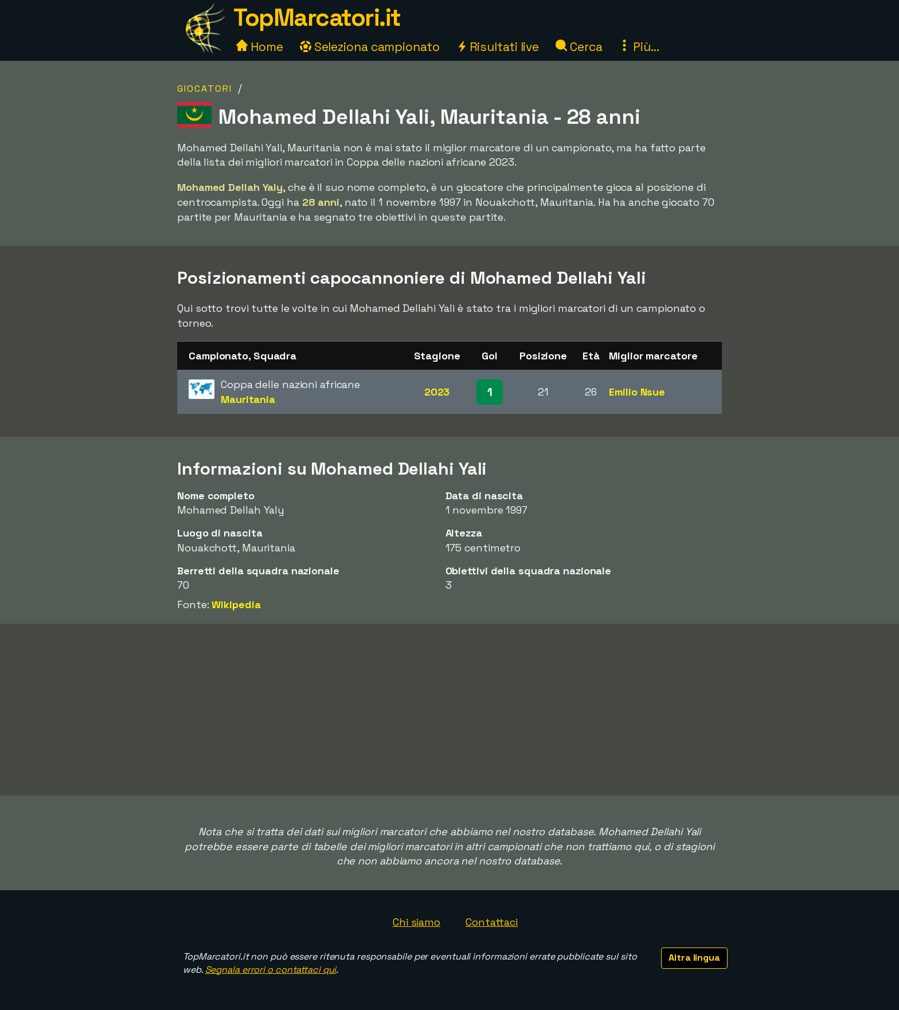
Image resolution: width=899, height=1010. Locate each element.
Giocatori (204, 89)
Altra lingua (694, 958)
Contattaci (492, 922)
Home (259, 46)
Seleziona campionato (370, 46)
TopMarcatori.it (317, 17)
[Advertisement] (449, 709)
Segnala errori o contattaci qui (271, 970)
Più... (639, 46)
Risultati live (498, 46)
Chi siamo (416, 922)
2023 (437, 391)
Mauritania (248, 399)
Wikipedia (236, 604)
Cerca (579, 46)
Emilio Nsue (637, 391)
